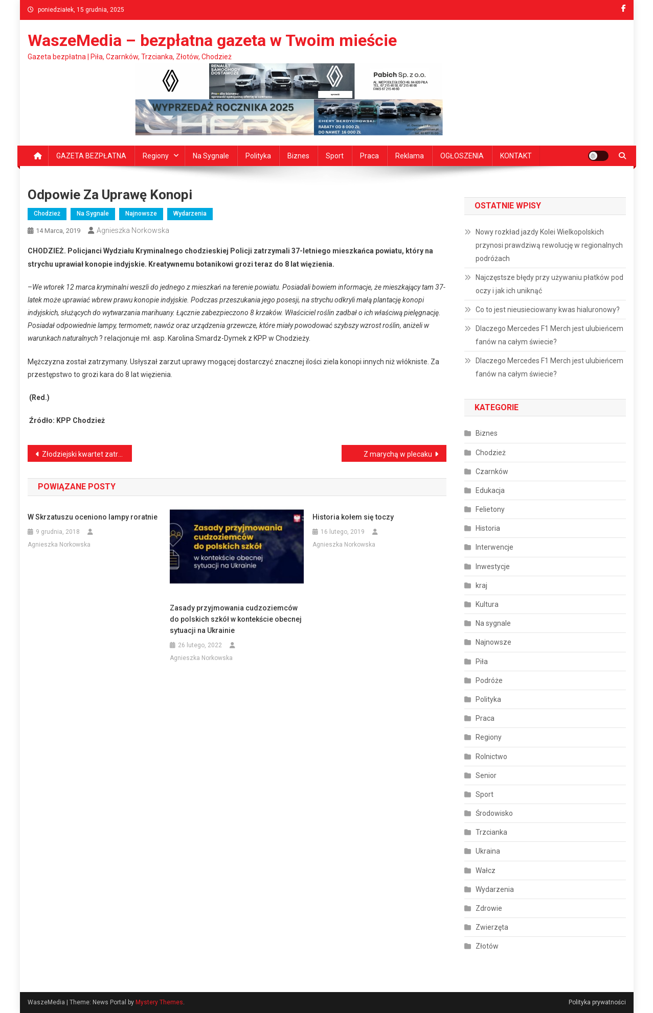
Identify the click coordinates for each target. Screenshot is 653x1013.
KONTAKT (516, 156)
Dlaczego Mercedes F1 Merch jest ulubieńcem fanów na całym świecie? (549, 335)
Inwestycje (493, 566)
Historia (488, 528)
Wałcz (486, 870)
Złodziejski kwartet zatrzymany (87, 454)
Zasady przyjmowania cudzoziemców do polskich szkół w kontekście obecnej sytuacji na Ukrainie (236, 619)
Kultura (487, 604)
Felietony (490, 509)
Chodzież (47, 213)
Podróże (489, 680)
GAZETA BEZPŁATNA (91, 156)
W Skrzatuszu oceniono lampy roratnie (92, 517)
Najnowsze (141, 213)
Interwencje (494, 547)
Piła (482, 661)
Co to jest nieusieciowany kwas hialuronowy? (548, 309)
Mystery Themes (159, 1002)
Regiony (156, 156)
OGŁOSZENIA (462, 156)
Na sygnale (211, 156)
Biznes (298, 156)
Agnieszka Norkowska (133, 230)
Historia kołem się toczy (353, 517)
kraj (481, 585)
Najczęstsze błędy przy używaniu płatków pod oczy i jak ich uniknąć (549, 284)
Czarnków (492, 471)
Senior (486, 775)
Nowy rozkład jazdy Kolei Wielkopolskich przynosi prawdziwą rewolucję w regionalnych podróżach (549, 245)
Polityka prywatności (597, 1002)
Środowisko (494, 813)
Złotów (487, 946)
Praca (369, 156)
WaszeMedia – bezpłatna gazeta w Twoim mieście (212, 40)
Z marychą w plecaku (398, 454)
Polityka (258, 156)
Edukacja (490, 490)
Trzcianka (491, 832)
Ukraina (488, 851)
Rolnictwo (491, 756)
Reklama (409, 156)
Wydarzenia (190, 213)
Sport (335, 156)
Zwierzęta (492, 927)
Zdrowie (489, 908)
